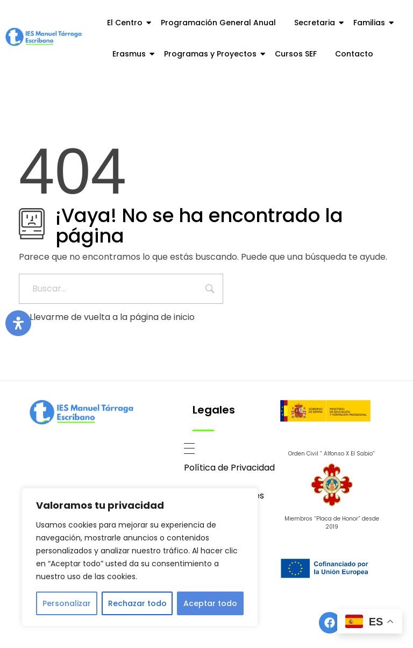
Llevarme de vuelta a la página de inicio (107, 317)
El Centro (126, 22)
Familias (371, 22)
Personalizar (66, 603)
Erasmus (130, 53)
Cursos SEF (296, 53)
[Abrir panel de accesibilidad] (18, 323)
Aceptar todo (210, 603)
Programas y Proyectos (212, 53)
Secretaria (316, 22)
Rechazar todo (137, 603)
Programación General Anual (218, 22)
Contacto (354, 53)
